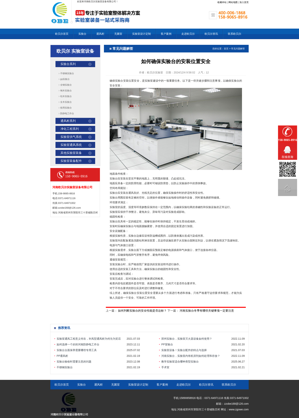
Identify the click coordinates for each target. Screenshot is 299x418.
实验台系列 (68, 64)
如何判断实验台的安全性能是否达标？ (142, 310)
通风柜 (100, 33)
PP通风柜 (62, 355)
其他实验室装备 (71, 152)
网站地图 (233, 2)
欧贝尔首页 (61, 33)
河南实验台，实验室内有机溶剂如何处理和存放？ (190, 355)
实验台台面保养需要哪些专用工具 (77, 350)
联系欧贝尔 (234, 33)
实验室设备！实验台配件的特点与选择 (184, 350)
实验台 (82, 33)
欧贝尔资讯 (211, 33)
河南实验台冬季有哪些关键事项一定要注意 (207, 310)
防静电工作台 (67, 113)
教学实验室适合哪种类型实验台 (180, 361)
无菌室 (118, 33)
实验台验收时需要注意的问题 (74, 361)
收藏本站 (222, 2)
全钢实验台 (66, 85)
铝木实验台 (66, 96)
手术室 (165, 367)
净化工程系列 (69, 128)
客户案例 (166, 33)
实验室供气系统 (71, 136)
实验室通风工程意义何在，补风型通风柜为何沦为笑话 (89, 338)
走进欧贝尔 (188, 33)
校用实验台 (66, 107)
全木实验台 (66, 102)
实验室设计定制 (141, 33)
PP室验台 (167, 344)
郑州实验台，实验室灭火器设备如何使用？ (186, 338)
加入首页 (244, 2)
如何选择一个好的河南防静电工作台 (78, 344)
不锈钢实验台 (67, 73)
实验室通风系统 (71, 144)
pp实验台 (65, 79)
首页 (226, 48)
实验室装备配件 (71, 160)
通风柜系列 (68, 120)
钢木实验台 (66, 90)
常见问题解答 (238, 48)
